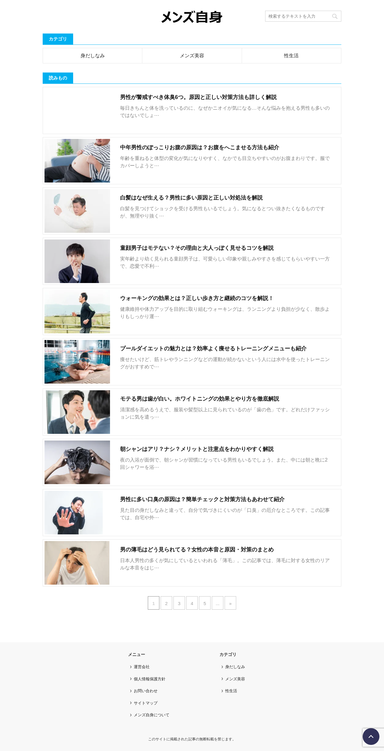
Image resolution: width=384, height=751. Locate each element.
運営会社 (142, 666)
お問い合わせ (146, 691)
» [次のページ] (230, 603)
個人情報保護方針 (149, 679)
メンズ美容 (192, 55)
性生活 (291, 55)
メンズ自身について (151, 715)
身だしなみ (92, 55)
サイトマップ (146, 703)
